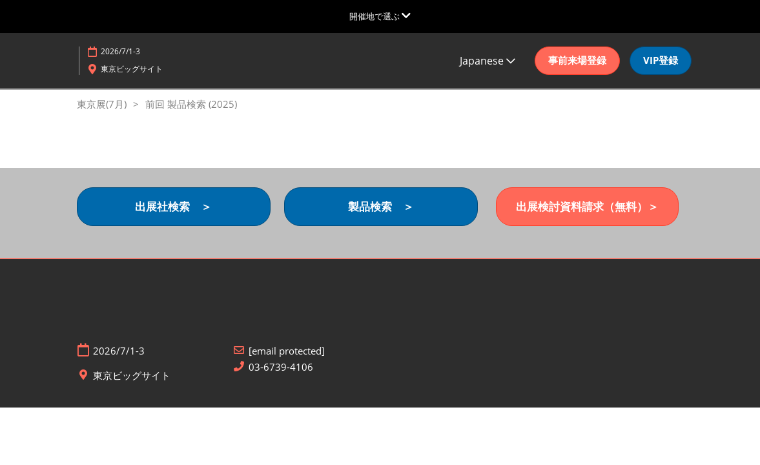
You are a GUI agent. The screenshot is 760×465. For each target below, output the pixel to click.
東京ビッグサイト (132, 68)
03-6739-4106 (281, 367)
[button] (577, 60)
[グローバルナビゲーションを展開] (380, 16)
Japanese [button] (487, 61)
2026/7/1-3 (120, 51)
